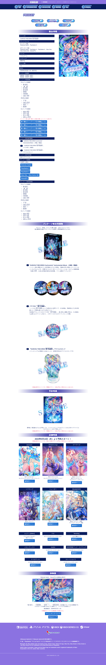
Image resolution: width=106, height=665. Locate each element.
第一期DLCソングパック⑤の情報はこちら (33, 135)
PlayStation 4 (25, 168)
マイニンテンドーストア (53, 613)
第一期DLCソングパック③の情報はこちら (33, 128)
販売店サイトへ (29, 481)
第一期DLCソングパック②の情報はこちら (33, 125)
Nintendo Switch (26, 165)
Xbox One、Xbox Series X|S (30, 175)
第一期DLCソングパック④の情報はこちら (33, 132)
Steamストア (53, 617)
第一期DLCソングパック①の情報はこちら (33, 121)
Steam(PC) (24, 178)
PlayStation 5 (25, 171)
